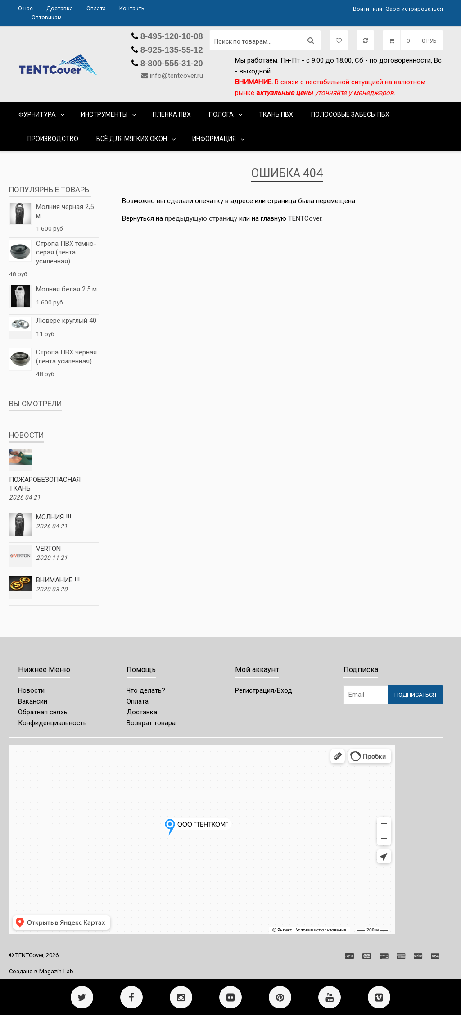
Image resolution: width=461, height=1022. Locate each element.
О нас (25, 8)
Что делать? (146, 690)
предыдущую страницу (201, 218)
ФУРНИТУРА (37, 114)
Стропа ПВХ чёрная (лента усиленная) (66, 356)
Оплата (96, 8)
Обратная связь (43, 712)
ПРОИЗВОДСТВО (52, 138)
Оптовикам (47, 17)
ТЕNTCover (304, 218)
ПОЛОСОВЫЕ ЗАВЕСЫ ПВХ (350, 114)
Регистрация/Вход (263, 690)
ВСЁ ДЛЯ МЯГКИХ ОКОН (131, 138)
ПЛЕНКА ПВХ (172, 114)
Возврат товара (151, 723)
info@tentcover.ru (176, 76)
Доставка (59, 8)
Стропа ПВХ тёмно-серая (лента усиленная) (66, 252)
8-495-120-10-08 (170, 36)
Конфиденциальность (52, 723)
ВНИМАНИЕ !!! (58, 580)
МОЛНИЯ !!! (53, 517)
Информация (214, 138)
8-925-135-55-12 (170, 50)
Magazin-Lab (56, 971)
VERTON (48, 549)
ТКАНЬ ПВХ (276, 114)
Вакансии (32, 701)
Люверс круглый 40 (66, 321)
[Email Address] (365, 694)
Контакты (132, 8)
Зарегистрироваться (414, 8)
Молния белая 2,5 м (66, 289)
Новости (31, 690)
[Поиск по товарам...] (265, 40)
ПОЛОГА (221, 114)
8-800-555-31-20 (170, 63)
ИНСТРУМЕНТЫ (104, 114)
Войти (361, 8)
